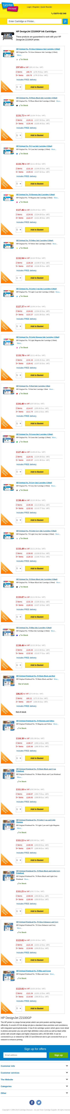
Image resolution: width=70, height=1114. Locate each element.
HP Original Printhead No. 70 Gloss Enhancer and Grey (37, 922)
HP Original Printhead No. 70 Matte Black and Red (35, 676)
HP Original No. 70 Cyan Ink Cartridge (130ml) (34, 146)
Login (29, 7)
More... (19, 55)
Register (36, 7)
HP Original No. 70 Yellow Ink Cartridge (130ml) (35, 240)
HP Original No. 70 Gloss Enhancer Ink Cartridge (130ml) (38, 49)
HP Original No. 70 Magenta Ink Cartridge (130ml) (35, 194)
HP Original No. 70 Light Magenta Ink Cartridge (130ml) (37, 337)
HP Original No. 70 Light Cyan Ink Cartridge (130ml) (36, 289)
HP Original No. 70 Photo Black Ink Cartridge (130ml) (36, 98)
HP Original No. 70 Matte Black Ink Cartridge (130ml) (37, 579)
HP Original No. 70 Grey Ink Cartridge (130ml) (34, 483)
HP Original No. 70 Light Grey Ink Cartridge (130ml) (36, 531)
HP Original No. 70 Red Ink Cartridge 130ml (33, 386)
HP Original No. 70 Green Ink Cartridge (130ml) (34, 434)
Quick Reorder (46, 7)
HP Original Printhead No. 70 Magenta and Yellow (35, 721)
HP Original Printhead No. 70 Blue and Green (33, 971)
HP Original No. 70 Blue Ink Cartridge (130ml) (34, 628)
